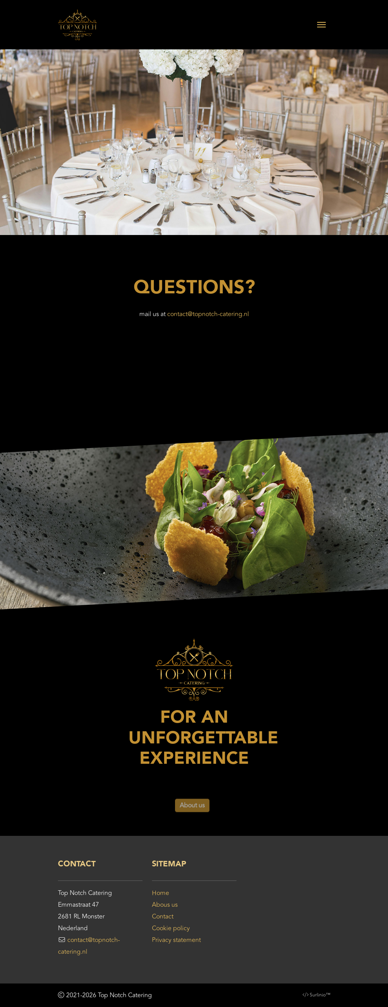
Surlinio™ (320, 995)
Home (160, 893)
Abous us (165, 904)
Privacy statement (176, 940)
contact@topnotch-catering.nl (208, 314)
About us (192, 814)
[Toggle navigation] (321, 24)
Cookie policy (171, 928)
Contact (162, 916)
